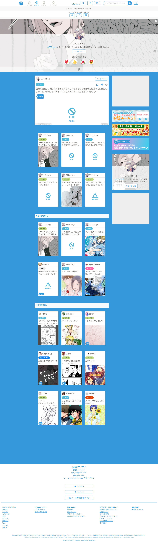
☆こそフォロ (79, 51)
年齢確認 (71, 121)
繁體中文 (5, 521)
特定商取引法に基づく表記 (76, 516)
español (5, 512)
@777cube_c (52, 47)
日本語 (4, 527)
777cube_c (79, 43)
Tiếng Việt (5, 514)
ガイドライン (71, 512)
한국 (3, 516)
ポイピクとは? (40, 510)
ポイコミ (103, 523)
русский (5, 525)
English (5, 510)
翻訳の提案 (12, 507)
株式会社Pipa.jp (137, 510)
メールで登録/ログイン (79, 497)
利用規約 (70, 510)
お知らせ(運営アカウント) (108, 510)
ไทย (3, 523)
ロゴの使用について (106, 521)
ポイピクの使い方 (41, 512)
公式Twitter (104, 512)
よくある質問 (104, 514)
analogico (83, 540)
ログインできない (106, 518)
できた (40, 85)
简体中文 (5, 518)
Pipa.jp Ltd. (91, 540)
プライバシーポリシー (74, 514)
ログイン (79, 486)
